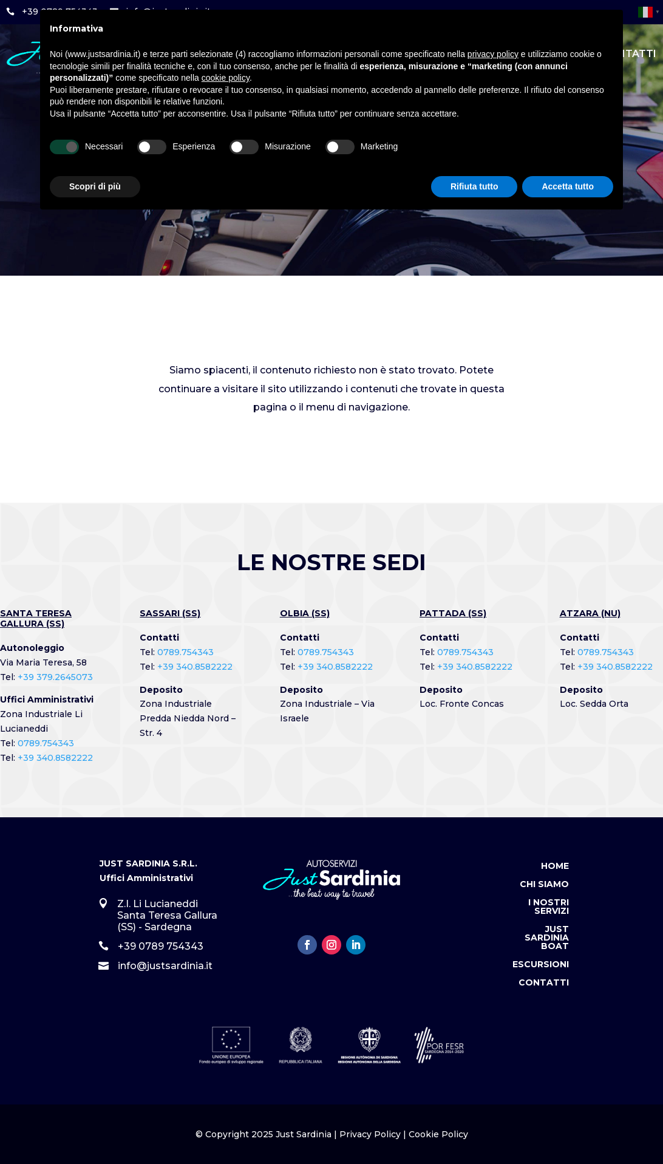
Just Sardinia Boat (547, 938)
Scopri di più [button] (95, 186)
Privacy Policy (370, 1134)
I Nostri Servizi (548, 907)
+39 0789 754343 (160, 946)
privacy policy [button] (492, 54)
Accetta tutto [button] (568, 186)
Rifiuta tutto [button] (474, 186)
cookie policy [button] (226, 78)
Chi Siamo (544, 885)
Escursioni (540, 965)
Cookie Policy (438, 1134)
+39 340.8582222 (55, 757)
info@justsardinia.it (165, 966)
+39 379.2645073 (55, 677)
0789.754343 (46, 743)
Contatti (543, 983)
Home (555, 866)
